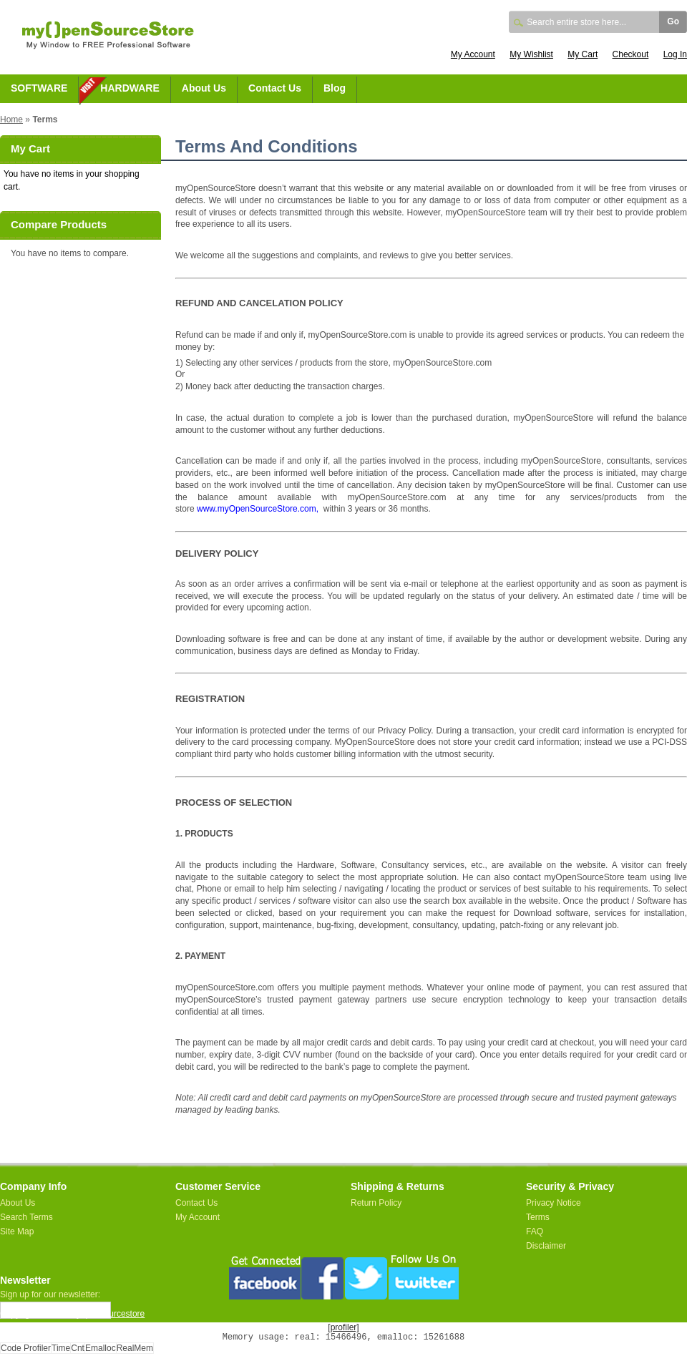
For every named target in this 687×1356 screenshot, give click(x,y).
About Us (204, 88)
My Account (473, 54)
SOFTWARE (39, 88)
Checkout (631, 54)
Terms (538, 1217)
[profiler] (343, 1327)
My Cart (582, 54)
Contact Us (274, 88)
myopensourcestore (107, 1314)
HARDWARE (129, 88)
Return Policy (376, 1203)
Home (11, 119)
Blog (334, 88)
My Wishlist (531, 54)
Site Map (17, 1231)
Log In (675, 54)
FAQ (534, 1231)
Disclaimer (546, 1246)
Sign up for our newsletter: (50, 1294)
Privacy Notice (553, 1203)
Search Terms (26, 1217)
